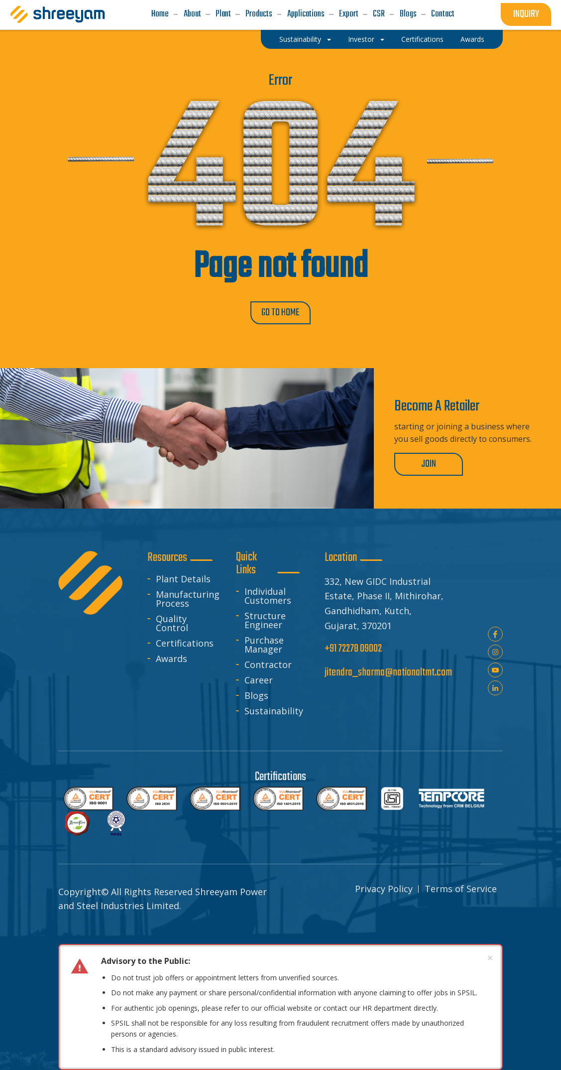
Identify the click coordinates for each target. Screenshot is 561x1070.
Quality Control (172, 623)
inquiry (526, 14)
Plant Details (183, 578)
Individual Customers (267, 596)
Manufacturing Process (184, 599)
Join (428, 464)
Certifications (184, 643)
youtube (495, 670)
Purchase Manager (264, 645)
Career (258, 679)
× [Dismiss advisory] (490, 957)
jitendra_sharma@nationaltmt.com (388, 673)
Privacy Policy (384, 888)
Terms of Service (461, 888)
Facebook (495, 634)
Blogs (256, 695)
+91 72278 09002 (353, 649)
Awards (171, 658)
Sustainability (272, 710)
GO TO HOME (280, 312)
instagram (495, 652)
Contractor (268, 664)
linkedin (495, 687)
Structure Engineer (265, 620)
